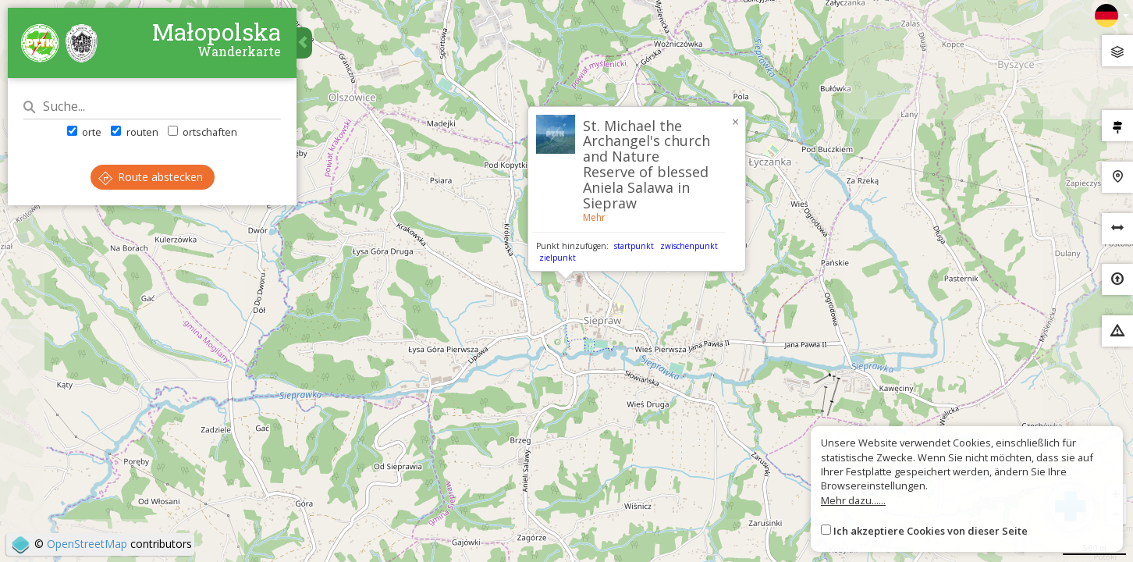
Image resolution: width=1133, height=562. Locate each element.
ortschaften (202, 132)
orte (84, 132)
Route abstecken (150, 176)
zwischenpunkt (689, 245)
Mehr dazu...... (853, 500)
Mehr (594, 217)
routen (134, 132)
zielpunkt (557, 257)
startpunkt (634, 245)
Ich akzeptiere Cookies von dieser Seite (930, 531)
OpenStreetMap (87, 543)
